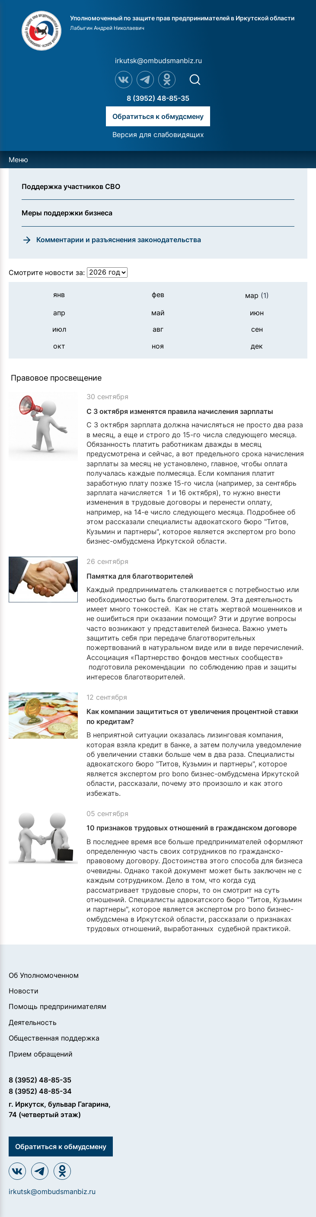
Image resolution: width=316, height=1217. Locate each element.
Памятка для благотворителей (139, 576)
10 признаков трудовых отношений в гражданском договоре (191, 827)
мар (257, 295)
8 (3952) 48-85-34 (40, 1091)
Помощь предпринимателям (57, 1006)
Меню (18, 159)
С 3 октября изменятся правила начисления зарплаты (179, 411)
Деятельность (33, 1022)
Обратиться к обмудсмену (158, 116)
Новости (23, 990)
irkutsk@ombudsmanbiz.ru (158, 60)
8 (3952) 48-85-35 (158, 98)
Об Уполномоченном (44, 975)
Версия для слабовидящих (158, 134)
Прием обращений (41, 1054)
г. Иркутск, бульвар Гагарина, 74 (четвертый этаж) (60, 1109)
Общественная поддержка (54, 1038)
